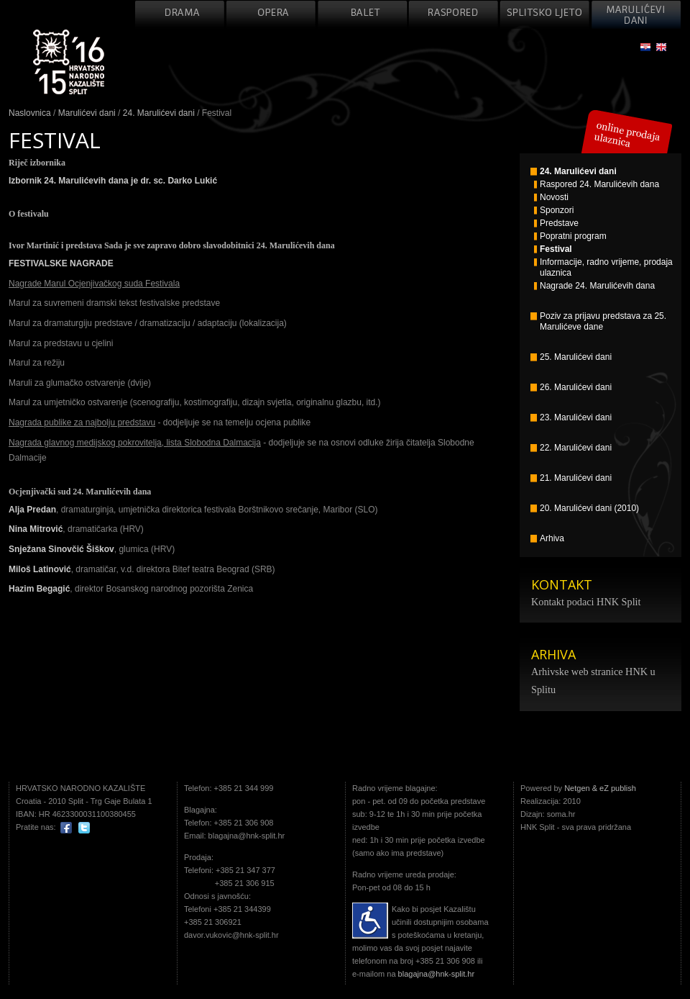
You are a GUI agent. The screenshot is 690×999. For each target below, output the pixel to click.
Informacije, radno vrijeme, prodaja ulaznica (603, 267)
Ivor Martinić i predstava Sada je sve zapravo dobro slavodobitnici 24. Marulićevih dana (172, 245)
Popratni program (570, 236)
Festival (553, 249)
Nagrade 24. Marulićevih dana (594, 286)
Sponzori (554, 210)
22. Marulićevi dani (571, 448)
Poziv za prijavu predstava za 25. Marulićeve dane (598, 321)
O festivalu (29, 214)
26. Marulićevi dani (571, 387)
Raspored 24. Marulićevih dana (596, 184)
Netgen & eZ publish (600, 788)
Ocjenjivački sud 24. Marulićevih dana (80, 492)
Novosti (551, 197)
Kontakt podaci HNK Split (586, 601)
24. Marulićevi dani (159, 113)
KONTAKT (561, 584)
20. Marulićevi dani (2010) (584, 508)
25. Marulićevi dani (571, 357)
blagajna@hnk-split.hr (436, 973)
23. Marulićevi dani (571, 417)
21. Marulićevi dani (571, 478)
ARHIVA (553, 654)
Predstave (556, 223)
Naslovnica (30, 113)
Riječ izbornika (37, 163)
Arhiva (547, 538)
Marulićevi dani (87, 113)
